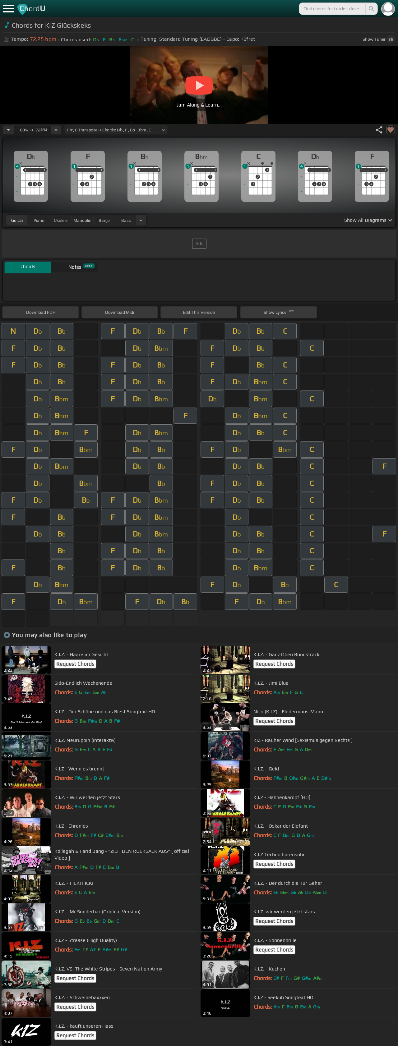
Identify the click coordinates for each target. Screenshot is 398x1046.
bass (126, 220)
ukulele (60, 220)
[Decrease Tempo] (8, 130)
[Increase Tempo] (56, 130)
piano (39, 220)
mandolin (82, 220)
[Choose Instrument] (141, 220)
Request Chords (75, 664)
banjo (104, 220)
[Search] (371, 8)
